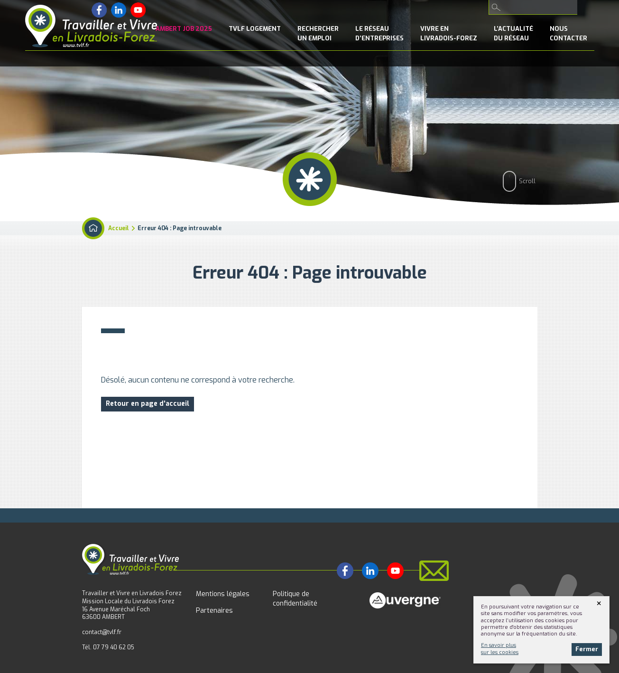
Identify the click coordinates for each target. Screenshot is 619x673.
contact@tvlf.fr (101, 632)
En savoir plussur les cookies (499, 648)
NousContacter (568, 33)
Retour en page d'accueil (147, 403)
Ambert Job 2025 (184, 29)
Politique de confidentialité (295, 598)
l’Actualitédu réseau (513, 33)
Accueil (118, 228)
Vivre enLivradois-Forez (448, 33)
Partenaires (214, 610)
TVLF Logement (255, 29)
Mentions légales (222, 593)
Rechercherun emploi (318, 33)
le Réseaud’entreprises (379, 33)
